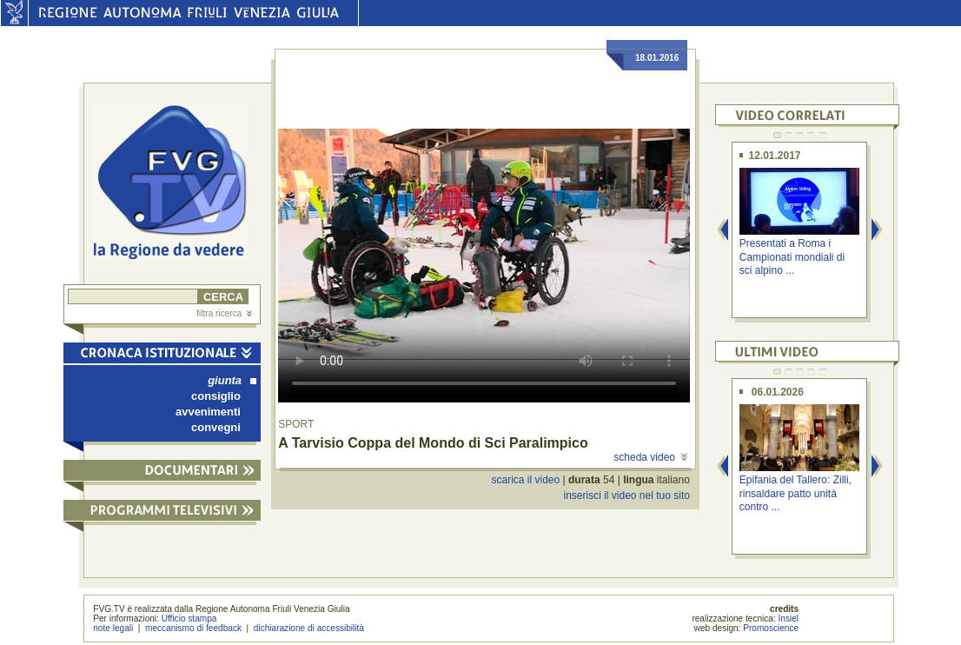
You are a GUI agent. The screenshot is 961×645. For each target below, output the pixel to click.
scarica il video (526, 480)
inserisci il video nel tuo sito (626, 495)
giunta (232, 380)
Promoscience (771, 628)
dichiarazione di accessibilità (309, 628)
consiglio (216, 395)
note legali (113, 628)
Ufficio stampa (189, 618)
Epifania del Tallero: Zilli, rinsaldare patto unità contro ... (795, 493)
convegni (216, 427)
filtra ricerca (224, 313)
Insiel (789, 618)
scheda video (650, 457)
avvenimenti (208, 411)
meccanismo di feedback (193, 628)
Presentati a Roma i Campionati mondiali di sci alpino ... (792, 256)
